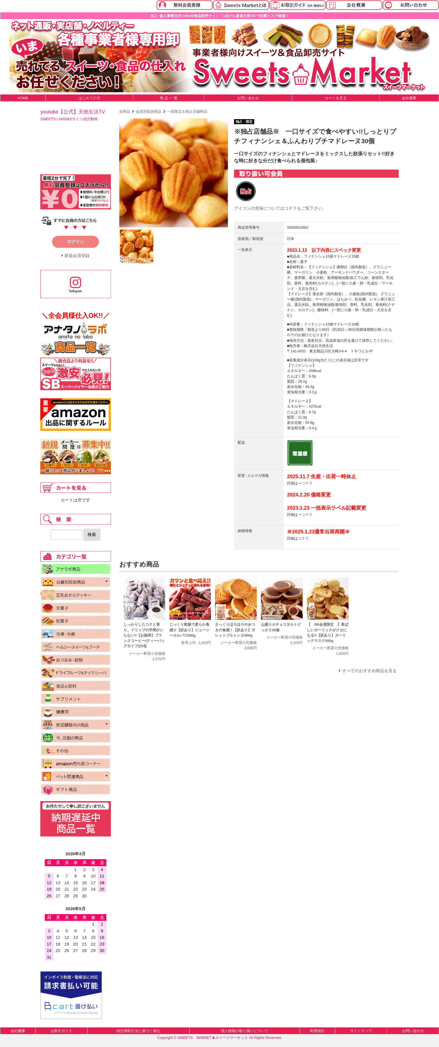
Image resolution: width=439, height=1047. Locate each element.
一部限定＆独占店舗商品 (187, 111)
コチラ (290, 208)
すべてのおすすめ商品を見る (369, 670)
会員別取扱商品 (148, 111)
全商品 (124, 111)
